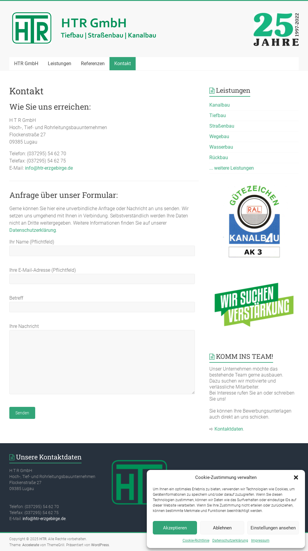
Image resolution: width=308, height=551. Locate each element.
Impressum (260, 540)
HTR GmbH (26, 63)
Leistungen (59, 63)
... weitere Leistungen (231, 168)
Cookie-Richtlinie (196, 540)
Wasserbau (221, 147)
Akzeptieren (175, 528)
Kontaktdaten (228, 429)
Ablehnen (222, 528)
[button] (296, 477)
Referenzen (93, 63)
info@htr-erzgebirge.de (49, 168)
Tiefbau (217, 115)
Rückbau (218, 157)
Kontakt (122, 63)
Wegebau (219, 136)
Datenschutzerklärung (230, 540)
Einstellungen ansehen (273, 528)
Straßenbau (221, 126)
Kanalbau (219, 105)
